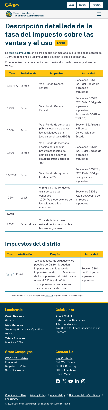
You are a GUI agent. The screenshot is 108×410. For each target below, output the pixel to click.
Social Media (63, 374)
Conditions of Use (15, 395)
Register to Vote (15, 366)
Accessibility (57, 395)
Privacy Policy (38, 395)
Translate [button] (96, 5)
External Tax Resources (70, 320)
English (61, 42)
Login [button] (72, 5)
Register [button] (82, 5)
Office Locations (66, 370)
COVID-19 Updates (16, 358)
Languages (12, 398)
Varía (9, 274)
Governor (10, 320)
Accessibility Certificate (84, 395)
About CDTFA (64, 316)
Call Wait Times (65, 362)
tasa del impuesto (20, 52)
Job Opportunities (66, 324)
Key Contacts (64, 358)
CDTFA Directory (66, 366)
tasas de (49, 295)
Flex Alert (11, 362)
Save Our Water (14, 370)
